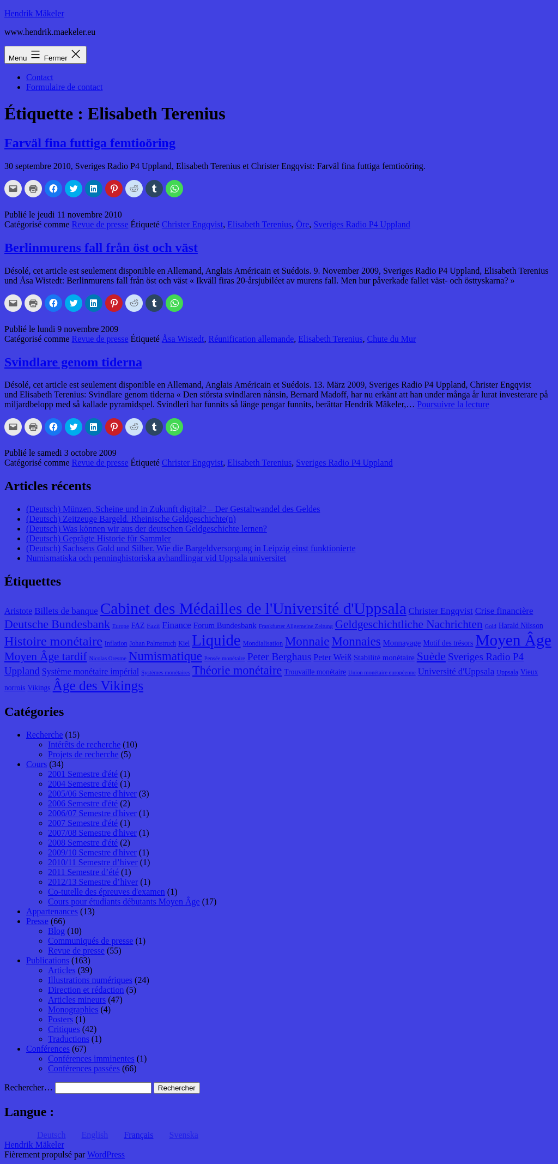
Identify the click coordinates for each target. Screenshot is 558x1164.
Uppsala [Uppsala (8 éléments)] (507, 672)
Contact (39, 77)
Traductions (68, 1039)
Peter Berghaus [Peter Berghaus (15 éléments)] (279, 656)
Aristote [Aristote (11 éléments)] (18, 611)
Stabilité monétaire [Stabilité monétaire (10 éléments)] (384, 657)
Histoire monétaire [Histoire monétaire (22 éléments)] (53, 641)
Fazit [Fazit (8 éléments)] (153, 626)
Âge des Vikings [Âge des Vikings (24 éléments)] (98, 685)
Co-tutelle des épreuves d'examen (106, 891)
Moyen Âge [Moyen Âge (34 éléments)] (513, 640)
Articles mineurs (77, 999)
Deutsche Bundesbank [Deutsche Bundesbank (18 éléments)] (57, 624)
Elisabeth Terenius (259, 224)
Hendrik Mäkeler (34, 13)
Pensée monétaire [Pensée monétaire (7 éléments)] (224, 658)
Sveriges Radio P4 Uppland (361, 224)
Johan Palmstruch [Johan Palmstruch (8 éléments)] (153, 643)
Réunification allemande (251, 338)
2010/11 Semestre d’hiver (93, 862)
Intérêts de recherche (84, 744)
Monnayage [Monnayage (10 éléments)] (402, 642)
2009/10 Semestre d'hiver (92, 852)
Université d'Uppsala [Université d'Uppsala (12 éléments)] (456, 671)
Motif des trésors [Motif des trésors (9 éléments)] (448, 643)
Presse (37, 921)
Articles (62, 970)
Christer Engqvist (192, 224)
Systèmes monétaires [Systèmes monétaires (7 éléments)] (165, 673)
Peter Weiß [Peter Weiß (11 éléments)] (332, 657)
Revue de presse (100, 224)
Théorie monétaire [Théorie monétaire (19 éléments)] (237, 670)
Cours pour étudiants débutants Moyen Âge (124, 901)
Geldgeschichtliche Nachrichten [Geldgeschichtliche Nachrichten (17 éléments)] (409, 624)
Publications (47, 960)
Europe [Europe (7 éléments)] (120, 626)
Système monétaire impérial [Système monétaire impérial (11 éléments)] (90, 671)
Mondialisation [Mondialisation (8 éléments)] (263, 643)
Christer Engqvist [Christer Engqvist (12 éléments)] (441, 611)
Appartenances (52, 911)
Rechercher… (28, 1087)
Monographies (73, 1009)
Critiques (64, 1029)
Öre (302, 224)
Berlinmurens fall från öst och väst (101, 247)
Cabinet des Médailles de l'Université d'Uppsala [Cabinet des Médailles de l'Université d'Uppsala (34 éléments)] (253, 608)
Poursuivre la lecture (453, 404)
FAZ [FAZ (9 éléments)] (138, 626)
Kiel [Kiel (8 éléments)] (184, 643)
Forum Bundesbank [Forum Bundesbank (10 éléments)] (225, 625)
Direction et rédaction (86, 989)
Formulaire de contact (64, 87)
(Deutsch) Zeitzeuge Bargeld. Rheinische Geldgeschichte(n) (131, 518)
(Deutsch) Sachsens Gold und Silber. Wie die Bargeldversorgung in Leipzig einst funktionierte (191, 548)
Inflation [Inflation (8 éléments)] (116, 643)
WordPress (106, 1154)
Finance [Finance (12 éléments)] (176, 625)
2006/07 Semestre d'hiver (92, 813)
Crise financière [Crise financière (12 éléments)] (504, 611)
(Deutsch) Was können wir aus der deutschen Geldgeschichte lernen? (146, 528)
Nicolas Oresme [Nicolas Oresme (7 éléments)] (107, 658)
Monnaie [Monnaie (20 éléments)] (307, 641)
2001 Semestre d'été (83, 774)
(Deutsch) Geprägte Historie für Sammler (98, 538)
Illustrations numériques (90, 980)
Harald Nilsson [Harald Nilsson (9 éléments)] (521, 626)
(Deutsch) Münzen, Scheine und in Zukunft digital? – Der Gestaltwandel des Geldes (173, 509)
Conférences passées (84, 1068)
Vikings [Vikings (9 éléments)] (38, 688)
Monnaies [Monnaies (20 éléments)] (355, 641)
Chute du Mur (391, 338)
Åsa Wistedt (183, 338)
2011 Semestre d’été (83, 872)
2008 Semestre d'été (83, 842)
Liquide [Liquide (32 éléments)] (216, 640)
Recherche (44, 734)
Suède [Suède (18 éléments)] (431, 656)
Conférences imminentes (91, 1058)
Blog (56, 931)
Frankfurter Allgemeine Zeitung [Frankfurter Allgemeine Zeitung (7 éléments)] (296, 626)
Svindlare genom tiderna (73, 362)
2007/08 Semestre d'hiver (92, 832)
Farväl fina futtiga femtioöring (89, 143)
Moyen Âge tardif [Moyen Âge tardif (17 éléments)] (45, 656)
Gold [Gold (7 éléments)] (490, 626)
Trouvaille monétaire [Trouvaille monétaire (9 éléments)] (315, 672)
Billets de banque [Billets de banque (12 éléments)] (66, 611)
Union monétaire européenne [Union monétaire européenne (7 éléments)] (382, 673)
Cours (36, 764)
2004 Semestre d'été (83, 783)
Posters (60, 1019)
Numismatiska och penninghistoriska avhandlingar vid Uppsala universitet (156, 558)
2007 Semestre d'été (83, 823)
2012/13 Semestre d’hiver (93, 881)
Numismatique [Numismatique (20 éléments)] (165, 656)
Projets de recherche (83, 754)
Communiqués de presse (90, 940)
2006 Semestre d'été (83, 803)
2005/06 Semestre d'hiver (92, 793)
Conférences (48, 1048)
